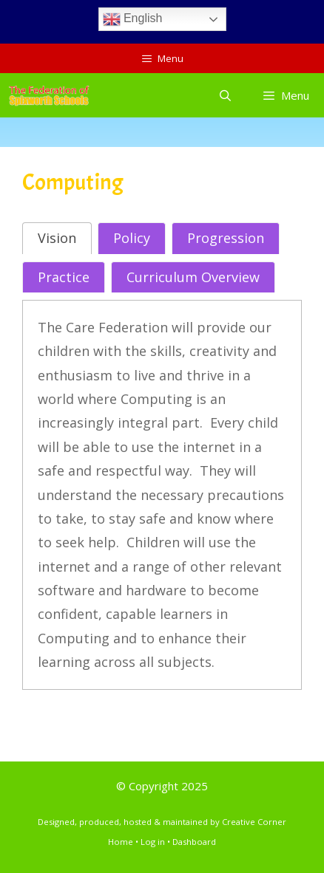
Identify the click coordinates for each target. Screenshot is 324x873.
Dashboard (194, 841)
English (133, 19)
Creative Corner (254, 821)
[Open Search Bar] (224, 95)
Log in (153, 841)
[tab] (57, 237)
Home (120, 841)
